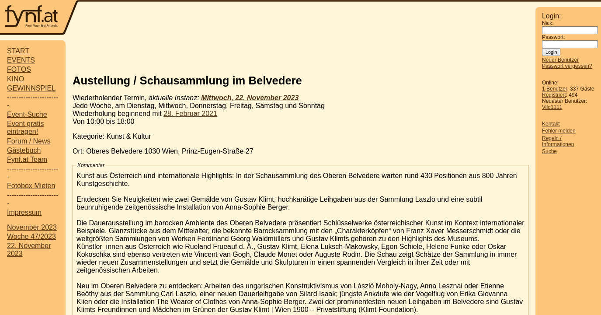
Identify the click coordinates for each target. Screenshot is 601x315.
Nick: (548, 23)
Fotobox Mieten (31, 185)
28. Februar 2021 (190, 113)
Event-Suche (27, 114)
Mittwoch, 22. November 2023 (250, 98)
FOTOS (19, 69)
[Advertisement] (307, 18)
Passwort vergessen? (567, 66)
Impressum (24, 212)
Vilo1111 (552, 107)
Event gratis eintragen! (25, 127)
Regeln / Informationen (558, 141)
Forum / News (29, 141)
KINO (15, 79)
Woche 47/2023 (31, 236)
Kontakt (551, 124)
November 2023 (32, 227)
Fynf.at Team (27, 159)
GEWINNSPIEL (31, 88)
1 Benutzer (554, 89)
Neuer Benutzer (560, 60)
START (18, 51)
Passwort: (553, 37)
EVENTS (21, 60)
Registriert (554, 95)
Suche (549, 151)
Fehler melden (559, 131)
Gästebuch (24, 150)
